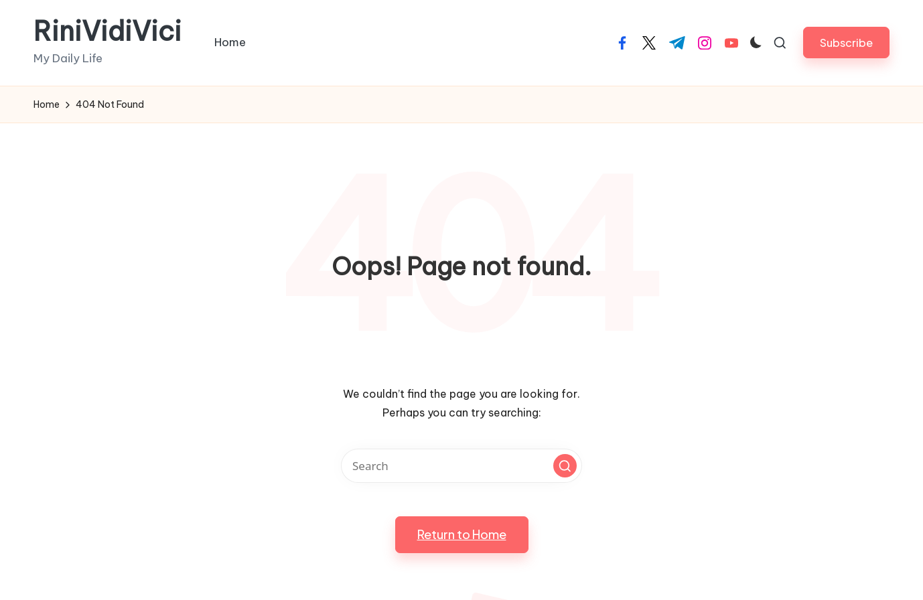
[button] (846, 42)
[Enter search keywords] (461, 466)
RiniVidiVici (107, 31)
